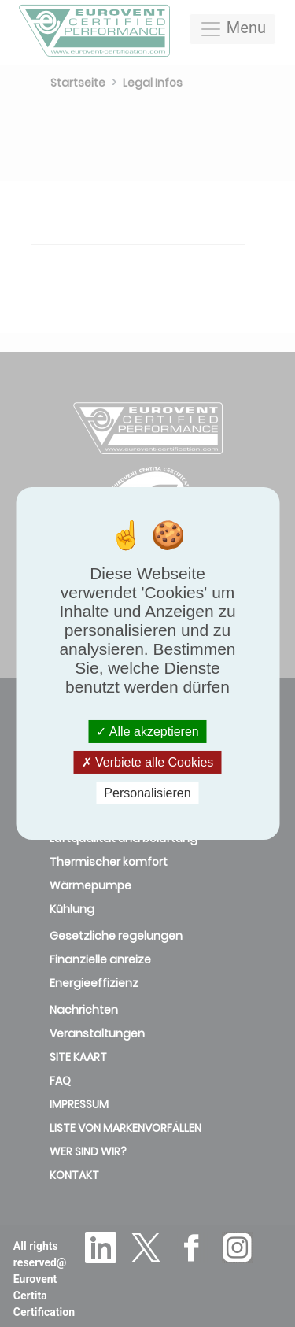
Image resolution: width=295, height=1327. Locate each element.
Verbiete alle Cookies (148, 762)
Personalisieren (147, 793)
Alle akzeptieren (147, 730)
